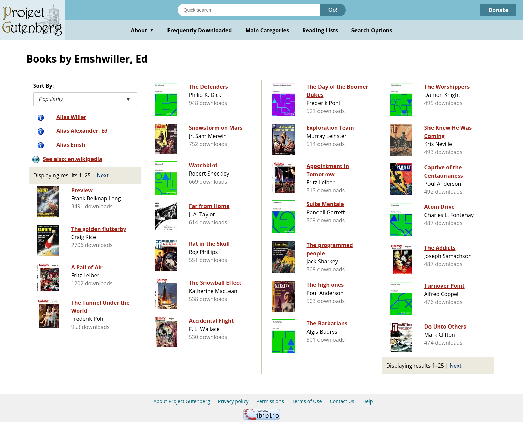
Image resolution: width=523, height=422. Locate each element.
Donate (498, 10)
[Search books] (249, 10)
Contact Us (342, 401)
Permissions (270, 401)
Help (367, 401)
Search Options (372, 30)
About (142, 30)
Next (103, 175)
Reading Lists (320, 30)
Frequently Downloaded (199, 30)
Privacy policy (233, 401)
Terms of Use (307, 401)
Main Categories (267, 30)
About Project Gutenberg (181, 401)
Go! (333, 10)
